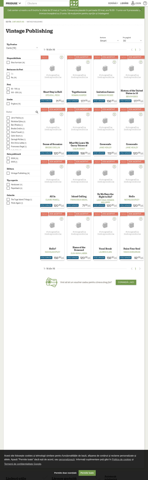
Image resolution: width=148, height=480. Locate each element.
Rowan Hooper (79, 95)
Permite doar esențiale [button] (65, 473)
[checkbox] (23, 62)
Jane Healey (105, 147)
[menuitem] (113, 3)
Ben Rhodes (132, 96)
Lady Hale (101, 200)
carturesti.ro (18, 22)
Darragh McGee (105, 95)
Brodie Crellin (52, 147)
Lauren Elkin (105, 252)
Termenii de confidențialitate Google (22, 464)
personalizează (67, 459)
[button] (52, 3)
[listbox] (132, 40)
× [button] (140, 9)
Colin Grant (79, 149)
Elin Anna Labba (79, 253)
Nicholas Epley (131, 200)
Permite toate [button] (87, 473)
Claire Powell (53, 200)
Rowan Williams (107, 201)
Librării (124, 3)
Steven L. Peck (53, 95)
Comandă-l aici (126, 282)
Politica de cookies (121, 459)
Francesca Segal (79, 200)
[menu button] (14, 3)
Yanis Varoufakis (131, 252)
